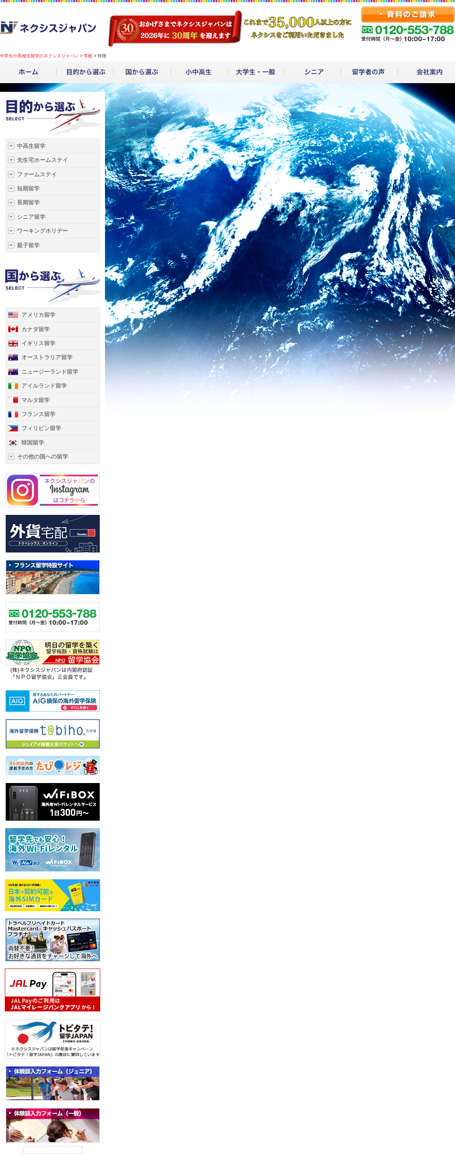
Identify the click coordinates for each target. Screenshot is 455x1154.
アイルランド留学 (44, 385)
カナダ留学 (35, 329)
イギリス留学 (38, 343)
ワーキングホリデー (42, 230)
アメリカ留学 (38, 314)
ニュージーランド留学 (49, 371)
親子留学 (28, 245)
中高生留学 (31, 146)
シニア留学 (31, 216)
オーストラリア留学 (47, 357)
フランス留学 (38, 414)
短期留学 (28, 188)
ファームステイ (37, 174)
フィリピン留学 (41, 428)
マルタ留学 (35, 400)
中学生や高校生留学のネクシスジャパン (39, 55)
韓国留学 (32, 442)
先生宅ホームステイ (42, 160)
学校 (88, 55)
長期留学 (28, 202)
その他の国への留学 (42, 456)
